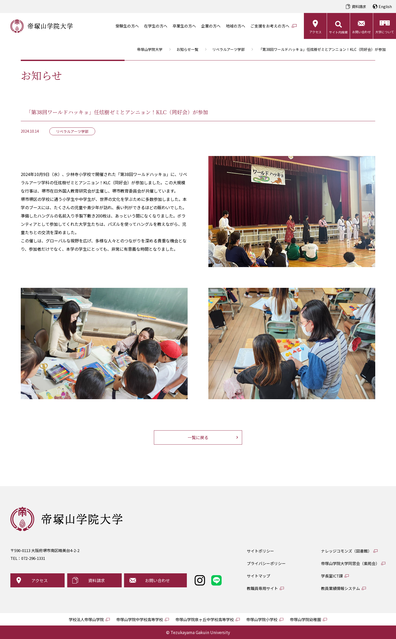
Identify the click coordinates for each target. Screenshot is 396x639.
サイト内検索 (338, 32)
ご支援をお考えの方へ (269, 26)
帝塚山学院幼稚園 (305, 619)
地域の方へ (235, 26)
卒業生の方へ (184, 26)
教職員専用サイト (262, 588)
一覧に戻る (198, 437)
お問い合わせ (361, 32)
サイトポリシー (260, 551)
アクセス (315, 32)
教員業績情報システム (340, 588)
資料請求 (359, 6)
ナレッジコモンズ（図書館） (346, 551)
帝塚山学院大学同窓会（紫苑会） (350, 563)
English (385, 6)
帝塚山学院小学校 (261, 619)
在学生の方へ (155, 26)
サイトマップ (258, 576)
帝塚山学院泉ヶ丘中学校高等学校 (204, 619)
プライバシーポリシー (266, 563)
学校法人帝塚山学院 (86, 619)
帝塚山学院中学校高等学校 (139, 619)
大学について (384, 32)
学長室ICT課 (332, 576)
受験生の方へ (127, 26)
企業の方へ (211, 26)
